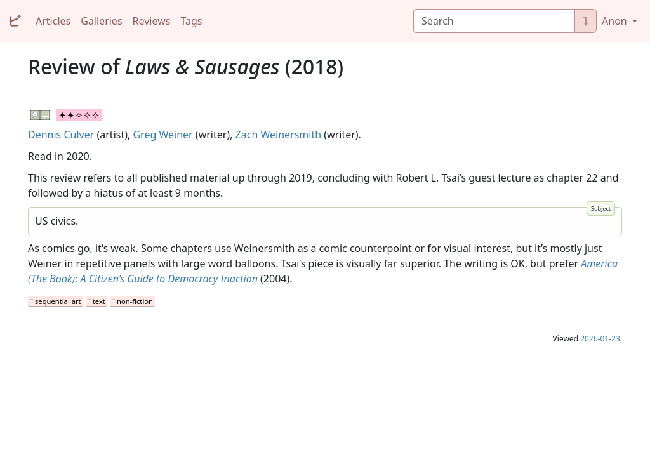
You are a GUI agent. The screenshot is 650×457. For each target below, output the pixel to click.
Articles (53, 21)
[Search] (494, 21)
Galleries (101, 21)
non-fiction (135, 301)
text (99, 301)
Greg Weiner (162, 135)
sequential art (58, 301)
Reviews (152, 21)
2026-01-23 (600, 338)
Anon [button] (616, 21)
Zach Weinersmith (278, 135)
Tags (191, 21)
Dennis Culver (61, 135)
